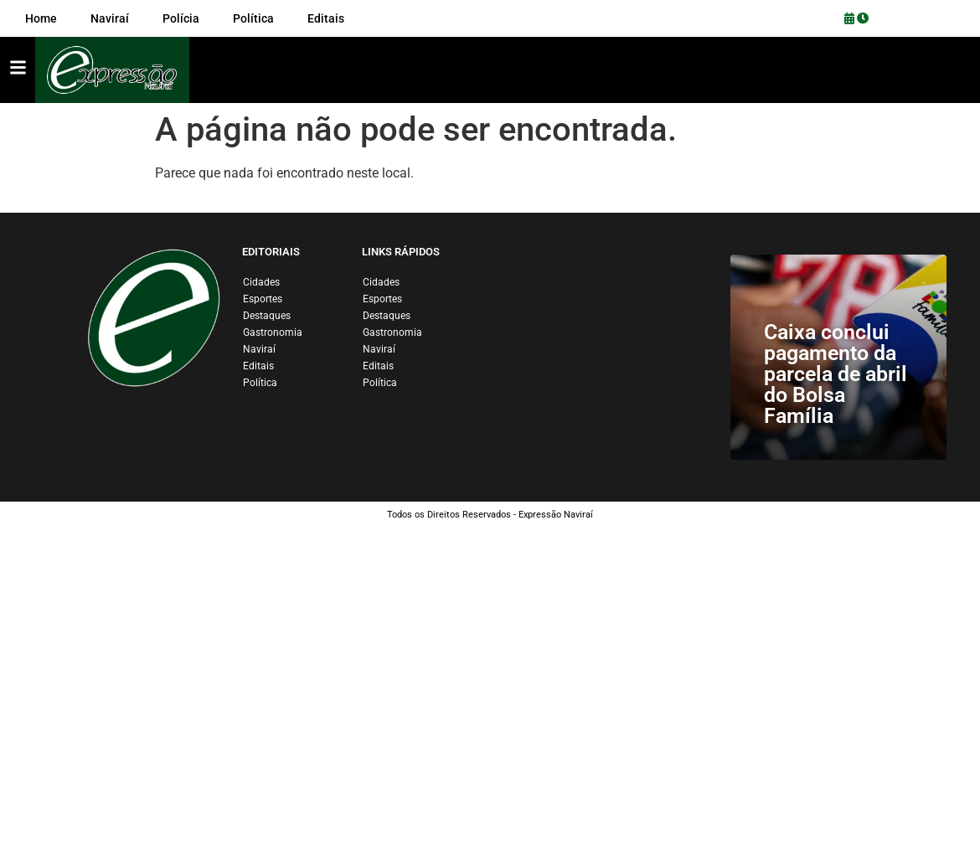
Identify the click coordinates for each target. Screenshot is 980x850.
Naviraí (259, 349)
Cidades (261, 282)
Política (260, 383)
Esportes (262, 299)
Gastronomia (272, 332)
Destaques (267, 316)
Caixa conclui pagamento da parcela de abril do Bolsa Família (835, 374)
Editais (258, 366)
